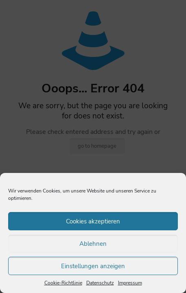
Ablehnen (93, 244)
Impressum (130, 283)
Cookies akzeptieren (93, 221)
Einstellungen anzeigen (93, 266)
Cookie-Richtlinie (63, 283)
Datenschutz (100, 283)
